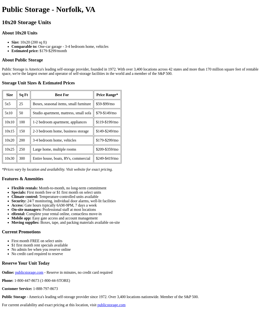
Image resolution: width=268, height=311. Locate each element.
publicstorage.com (29, 272)
